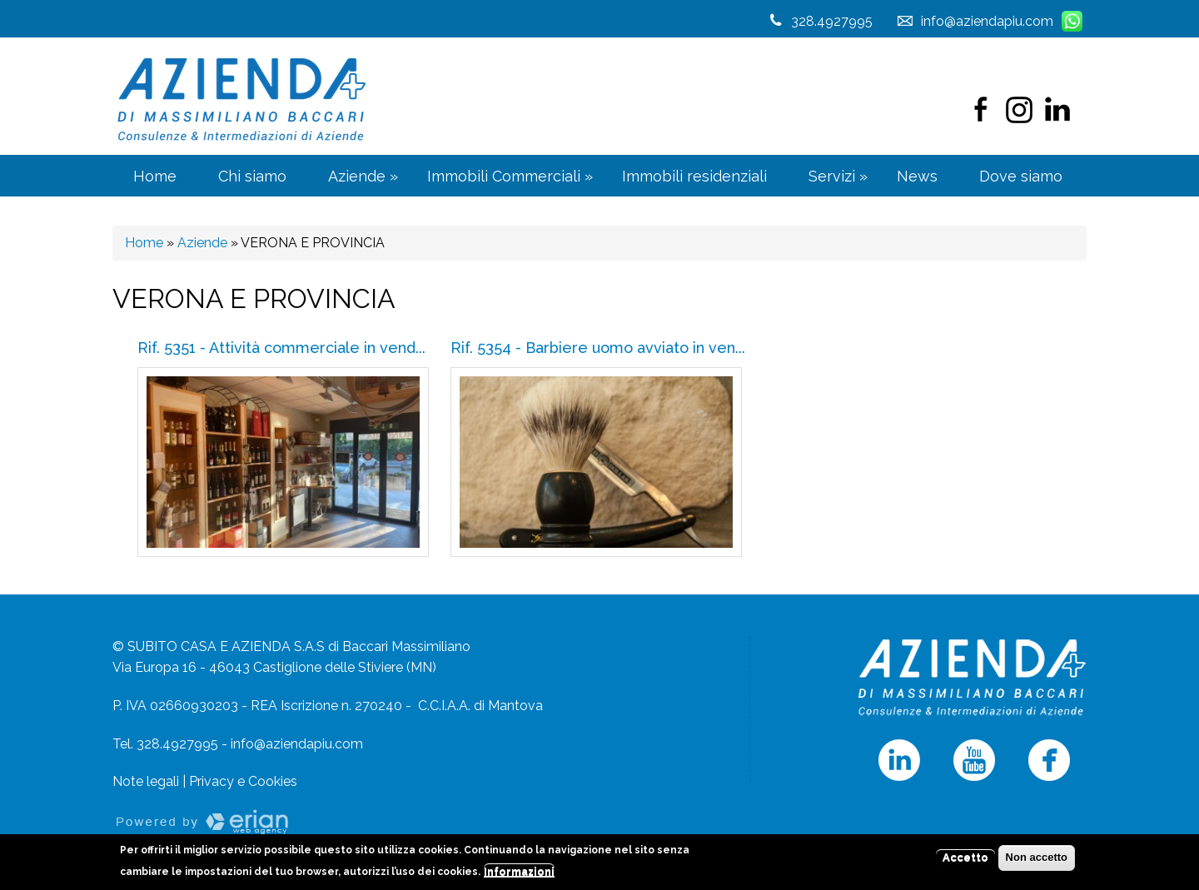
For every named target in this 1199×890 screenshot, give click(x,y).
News (917, 176)
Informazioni (519, 874)
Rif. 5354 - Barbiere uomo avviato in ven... (597, 347)
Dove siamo (1020, 176)
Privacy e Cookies (243, 781)
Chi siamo (252, 176)
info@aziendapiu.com (297, 744)
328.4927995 (832, 21)
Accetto (965, 861)
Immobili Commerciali (510, 176)
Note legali (145, 781)
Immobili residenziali (694, 176)
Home (155, 176)
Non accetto (1036, 861)
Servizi (838, 176)
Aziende (363, 176)
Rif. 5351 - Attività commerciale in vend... (281, 347)
